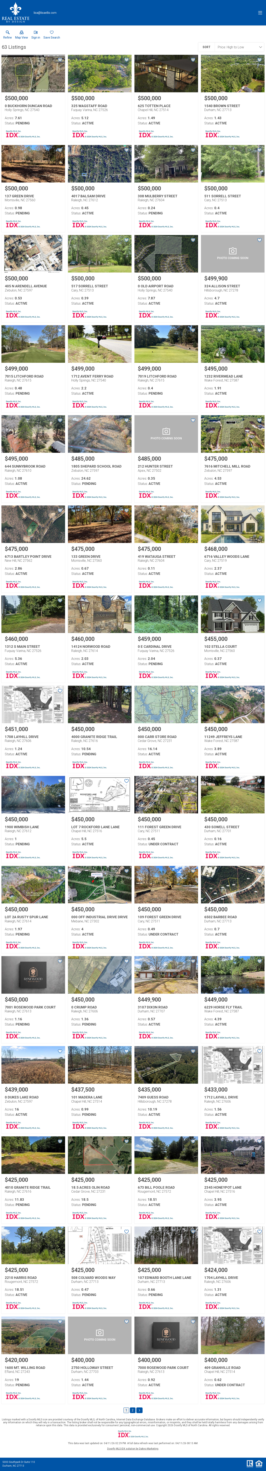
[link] (7, 35)
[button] (21, 35)
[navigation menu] (260, 12)
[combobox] (238, 47)
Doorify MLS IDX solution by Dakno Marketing (132, 1448)
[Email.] (45, 12)
